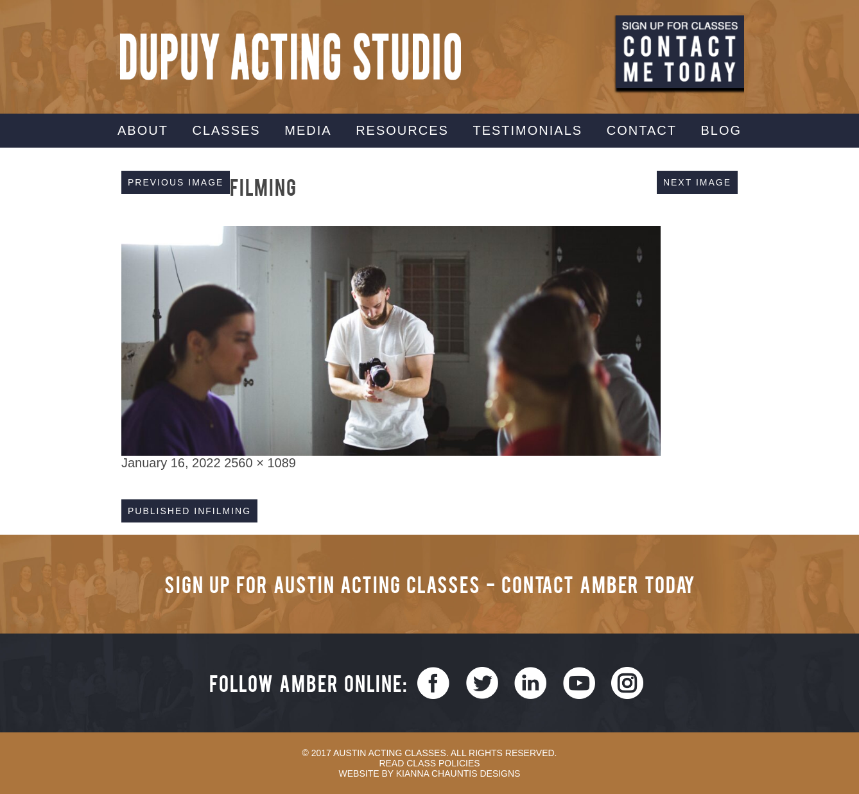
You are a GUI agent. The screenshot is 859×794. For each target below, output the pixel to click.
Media (307, 130)
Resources (402, 130)
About (142, 130)
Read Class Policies (429, 763)
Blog (721, 130)
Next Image (697, 182)
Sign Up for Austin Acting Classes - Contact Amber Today (429, 583)
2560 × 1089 (260, 463)
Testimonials (527, 130)
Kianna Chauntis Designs (458, 773)
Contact (642, 130)
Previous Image (175, 182)
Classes (226, 130)
